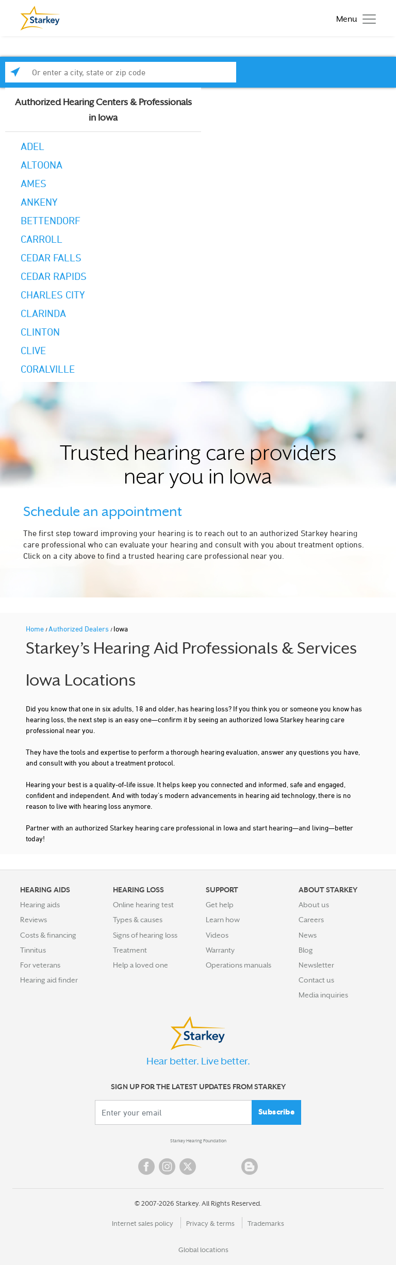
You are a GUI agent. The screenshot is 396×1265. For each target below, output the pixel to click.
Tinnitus (33, 950)
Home (35, 628)
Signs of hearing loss (145, 935)
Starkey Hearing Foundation (198, 1140)
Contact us (316, 980)
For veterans (40, 965)
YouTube (208, 1166)
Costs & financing (48, 935)
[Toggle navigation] (353, 18)
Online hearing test (143, 905)
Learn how (223, 920)
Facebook (146, 1166)
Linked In (229, 1166)
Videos (217, 935)
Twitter (187, 1166)
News (308, 935)
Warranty (220, 950)
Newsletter (316, 965)
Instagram (167, 1166)
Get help (220, 905)
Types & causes (137, 920)
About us (314, 905)
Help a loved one (140, 965)
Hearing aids (40, 905)
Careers (311, 920)
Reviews (33, 920)
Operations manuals (238, 965)
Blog (306, 950)
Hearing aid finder (49, 980)
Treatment (130, 950)
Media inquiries (323, 995)
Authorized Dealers (79, 628)
